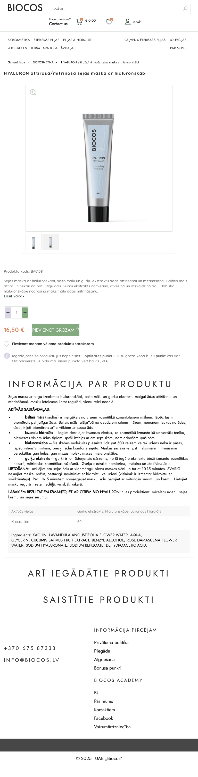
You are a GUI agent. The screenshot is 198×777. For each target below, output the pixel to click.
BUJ (97, 692)
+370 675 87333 (30, 648)
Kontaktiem (104, 709)
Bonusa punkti (107, 668)
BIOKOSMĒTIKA (19, 39)
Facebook (103, 718)
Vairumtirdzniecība (112, 726)
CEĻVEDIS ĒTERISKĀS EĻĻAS (145, 39)
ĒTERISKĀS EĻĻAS (46, 39)
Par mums (103, 701)
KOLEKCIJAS (177, 39)
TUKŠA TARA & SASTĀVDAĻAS (53, 48)
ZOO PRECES (17, 48)
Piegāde (102, 651)
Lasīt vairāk (14, 296)
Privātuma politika (111, 642)
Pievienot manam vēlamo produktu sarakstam (53, 343)
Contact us (58, 24)
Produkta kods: (17, 271)
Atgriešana (104, 659)
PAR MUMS (178, 48)
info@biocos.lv (32, 660)
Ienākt (133, 22)
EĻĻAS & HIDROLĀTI (77, 39)
